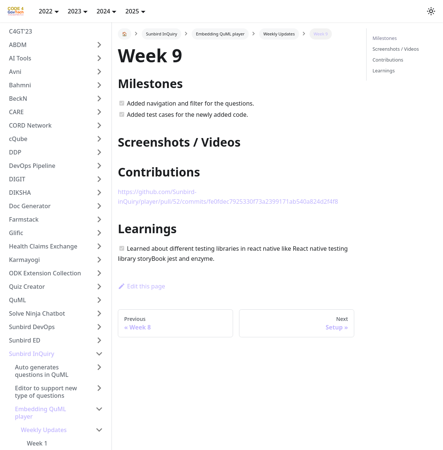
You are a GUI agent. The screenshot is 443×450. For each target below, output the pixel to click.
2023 (75, 11)
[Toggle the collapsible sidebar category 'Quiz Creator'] (99, 287)
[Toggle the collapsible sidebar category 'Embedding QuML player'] (99, 412)
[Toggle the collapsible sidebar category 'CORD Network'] (99, 125)
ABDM (17, 45)
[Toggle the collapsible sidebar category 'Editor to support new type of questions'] (99, 391)
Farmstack (23, 219)
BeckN (18, 98)
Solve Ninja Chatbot (37, 313)
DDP (15, 152)
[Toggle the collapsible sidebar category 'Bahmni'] (99, 85)
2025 (132, 11)
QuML (17, 300)
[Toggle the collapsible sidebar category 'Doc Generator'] (99, 206)
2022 (46, 11)
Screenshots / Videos (396, 49)
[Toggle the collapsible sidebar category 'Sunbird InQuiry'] (99, 354)
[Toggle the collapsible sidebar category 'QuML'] (99, 300)
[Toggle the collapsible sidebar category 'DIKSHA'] (99, 193)
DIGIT (17, 179)
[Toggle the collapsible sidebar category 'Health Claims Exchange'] (99, 246)
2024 (103, 11)
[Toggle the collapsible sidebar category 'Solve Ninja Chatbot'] (99, 313)
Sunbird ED (24, 340)
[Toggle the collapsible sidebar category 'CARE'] (99, 112)
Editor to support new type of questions (46, 392)
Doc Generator (30, 206)
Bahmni (20, 85)
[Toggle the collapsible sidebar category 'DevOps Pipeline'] (99, 166)
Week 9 (321, 34)
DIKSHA (20, 192)
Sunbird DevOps (32, 327)
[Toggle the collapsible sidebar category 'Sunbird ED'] (99, 340)
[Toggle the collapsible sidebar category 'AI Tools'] (99, 58)
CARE (16, 112)
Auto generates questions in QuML (41, 371)
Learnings (384, 70)
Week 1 (37, 443)
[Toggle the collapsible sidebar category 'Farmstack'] (99, 219)
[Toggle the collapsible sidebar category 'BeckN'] (99, 98)
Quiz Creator (27, 286)
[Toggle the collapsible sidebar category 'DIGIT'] (99, 179)
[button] (431, 11)
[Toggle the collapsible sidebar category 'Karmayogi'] (99, 260)
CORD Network (30, 125)
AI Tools (20, 58)
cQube (18, 139)
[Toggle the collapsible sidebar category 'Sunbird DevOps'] (99, 327)
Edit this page (141, 286)
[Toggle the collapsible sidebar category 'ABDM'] (99, 45)
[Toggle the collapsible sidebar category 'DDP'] (99, 152)
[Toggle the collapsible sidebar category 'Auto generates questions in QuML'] (99, 371)
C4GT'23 (20, 31)
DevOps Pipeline (32, 166)
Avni (15, 72)
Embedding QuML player (40, 413)
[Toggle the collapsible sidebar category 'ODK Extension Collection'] (99, 273)
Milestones (385, 38)
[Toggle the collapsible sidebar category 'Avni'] (99, 72)
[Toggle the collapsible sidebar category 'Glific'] (99, 233)
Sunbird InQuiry (31, 354)
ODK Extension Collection (45, 273)
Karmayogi (24, 260)
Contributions (388, 59)
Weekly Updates (44, 430)
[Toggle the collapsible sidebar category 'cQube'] (99, 139)
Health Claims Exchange (43, 246)
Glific (16, 233)
